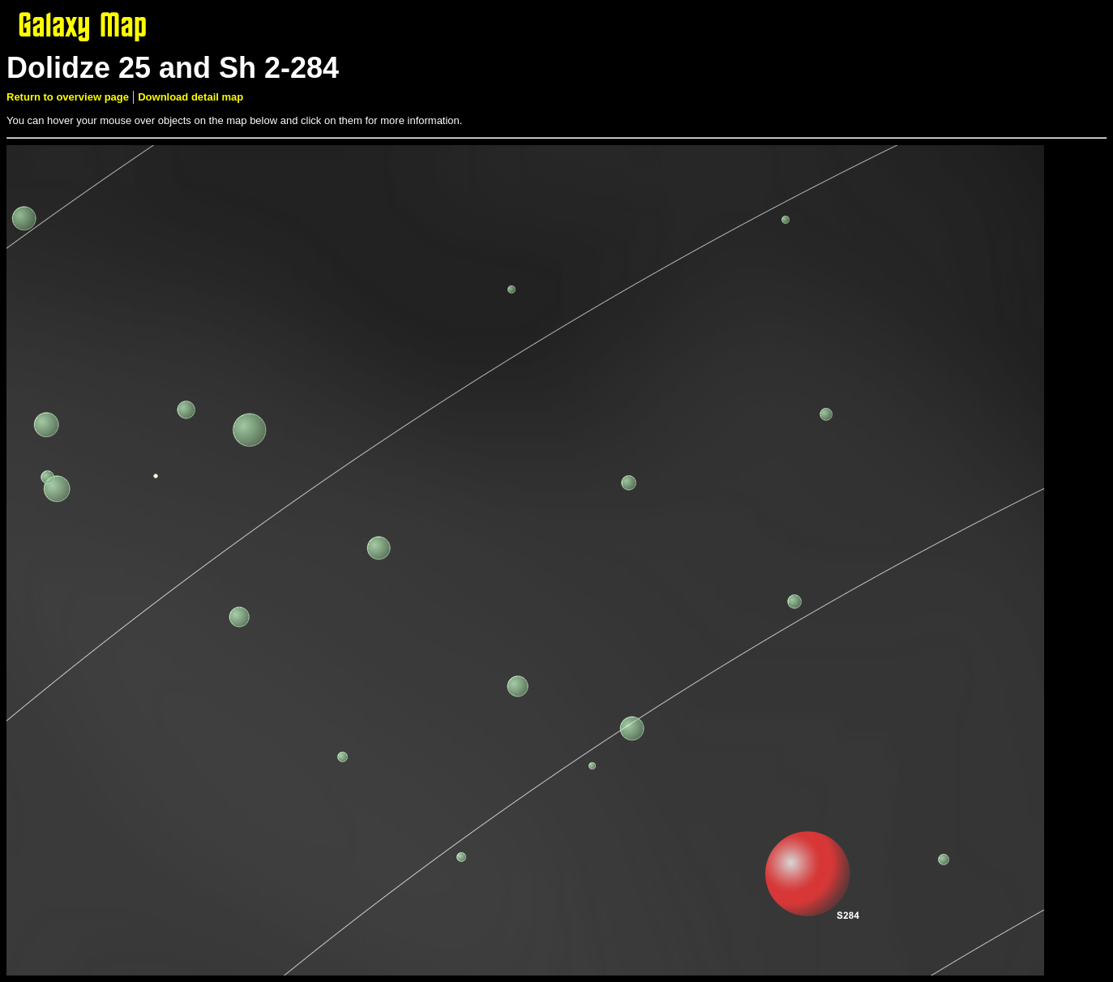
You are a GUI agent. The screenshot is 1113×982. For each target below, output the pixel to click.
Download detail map (190, 97)
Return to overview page (67, 97)
